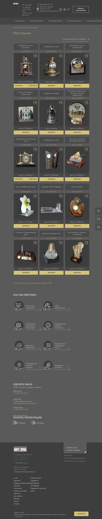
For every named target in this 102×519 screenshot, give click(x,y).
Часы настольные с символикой (26, 93)
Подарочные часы (51, 46)
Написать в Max (45, 9)
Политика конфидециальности (74, 457)
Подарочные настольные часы (26, 139)
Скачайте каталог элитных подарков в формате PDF (33, 282)
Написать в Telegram (46, 7)
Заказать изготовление (81, 9)
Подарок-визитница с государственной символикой (77, 93)
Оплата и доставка (20, 490)
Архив (33, 490)
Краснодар (28, 4)
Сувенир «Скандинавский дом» (26, 233)
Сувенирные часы (51, 139)
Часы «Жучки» (77, 186)
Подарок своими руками (22, 482)
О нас (16, 477)
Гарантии (17, 493)
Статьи (16, 500)
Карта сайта (68, 454)
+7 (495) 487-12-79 (44, 5)
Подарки (22, 422)
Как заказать (18, 495)
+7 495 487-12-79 (21, 462)
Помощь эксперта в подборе (74, 38)
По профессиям (54, 20)
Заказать (19, 85)
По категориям (36, 20)
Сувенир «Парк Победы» (51, 186)
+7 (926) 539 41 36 (20, 409)
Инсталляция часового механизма (77, 233)
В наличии (19, 20)
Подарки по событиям (38, 487)
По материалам (73, 20)
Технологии (18, 487)
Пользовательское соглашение (74, 460)
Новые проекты (36, 477)
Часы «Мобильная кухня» (26, 186)
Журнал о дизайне (73, 449)
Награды (40, 422)
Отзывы (16, 503)
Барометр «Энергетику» (51, 233)
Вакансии (17, 480)
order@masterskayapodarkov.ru (49, 11)
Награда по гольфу (51, 93)
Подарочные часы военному (25, 46)
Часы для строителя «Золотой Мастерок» (77, 139)
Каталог (21, 27)
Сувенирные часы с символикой (77, 46)
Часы (27, 27)
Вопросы (17, 498)
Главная (15, 27)
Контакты (17, 485)
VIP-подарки (35, 485)
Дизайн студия (72, 447)
